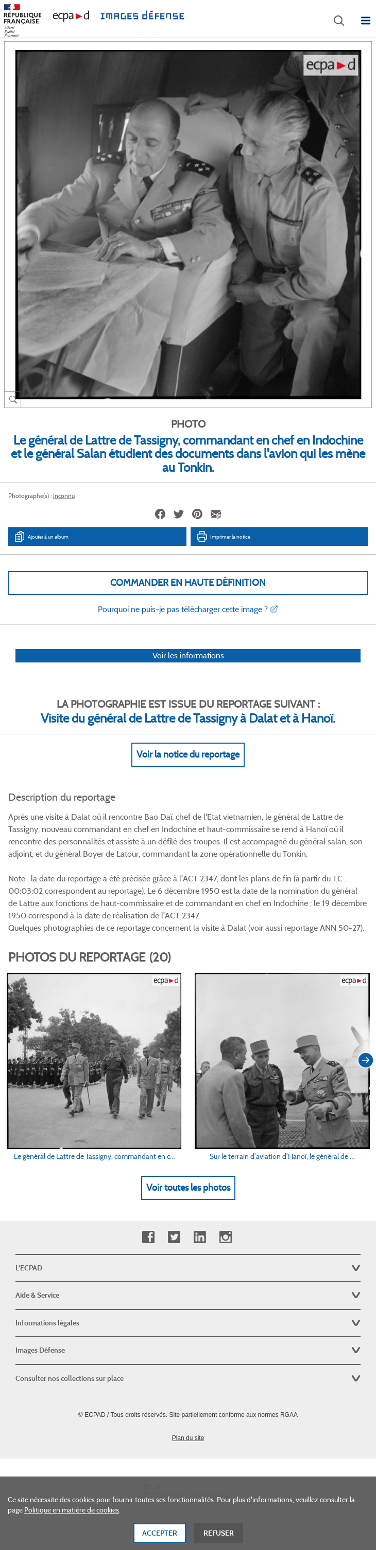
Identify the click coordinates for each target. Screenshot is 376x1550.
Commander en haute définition (188, 582)
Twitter (173, 1237)
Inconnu (64, 496)
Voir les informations (188, 655)
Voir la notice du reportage (188, 754)
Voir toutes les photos (188, 1187)
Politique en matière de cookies (71, 1526)
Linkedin (199, 1237)
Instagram (225, 1237)
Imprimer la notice (223, 536)
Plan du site (188, 1438)
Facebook (148, 1237)
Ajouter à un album (41, 536)
